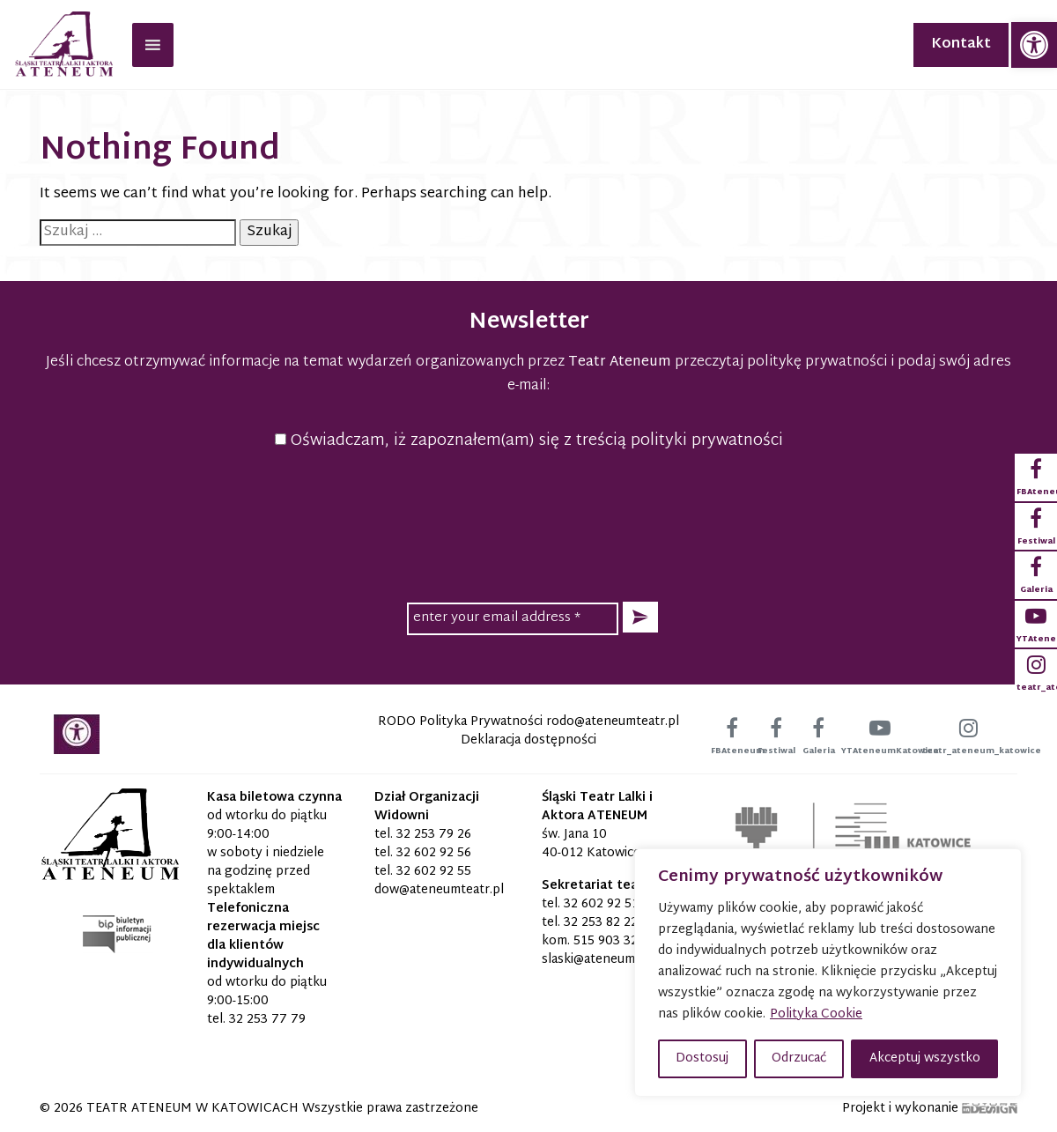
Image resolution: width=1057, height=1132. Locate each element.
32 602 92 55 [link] (433, 872)
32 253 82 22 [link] (601, 923)
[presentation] (528, 523)
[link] (1034, 45)
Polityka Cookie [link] (816, 1014)
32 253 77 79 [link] (267, 1020)
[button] (640, 617)
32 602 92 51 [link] (601, 904)
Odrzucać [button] (799, 1058)
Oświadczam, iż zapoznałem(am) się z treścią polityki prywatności (529, 441)
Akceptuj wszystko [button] (924, 1058)
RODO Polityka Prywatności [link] (460, 722)
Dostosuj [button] (702, 1058)
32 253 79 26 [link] (433, 835)
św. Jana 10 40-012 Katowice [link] (591, 844)
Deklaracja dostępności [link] (528, 740)
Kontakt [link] (961, 44)
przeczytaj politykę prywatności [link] (781, 362)
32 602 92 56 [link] (433, 853)
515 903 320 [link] (609, 941)
